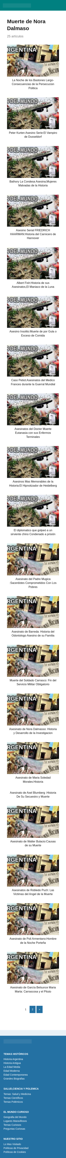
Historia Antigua (12, 1063)
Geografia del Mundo (15, 1117)
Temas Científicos (13, 1098)
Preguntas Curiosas (14, 1128)
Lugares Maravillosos (15, 1121)
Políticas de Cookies (15, 1152)
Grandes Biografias (14, 1078)
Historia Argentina (13, 1059)
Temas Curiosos (12, 1124)
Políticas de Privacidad (16, 1148)
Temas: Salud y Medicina (17, 1094)
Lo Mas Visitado (12, 1144)
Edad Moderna (12, 1070)
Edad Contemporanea (16, 1074)
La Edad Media (12, 1067)
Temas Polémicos (13, 1101)
